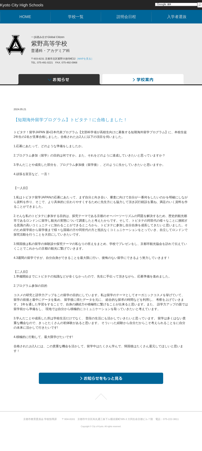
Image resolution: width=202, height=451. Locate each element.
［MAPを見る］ (85, 58)
